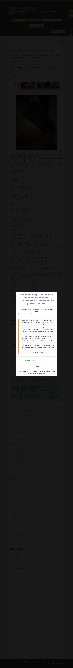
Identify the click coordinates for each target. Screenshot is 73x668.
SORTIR (36, 366)
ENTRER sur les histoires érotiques (36, 361)
